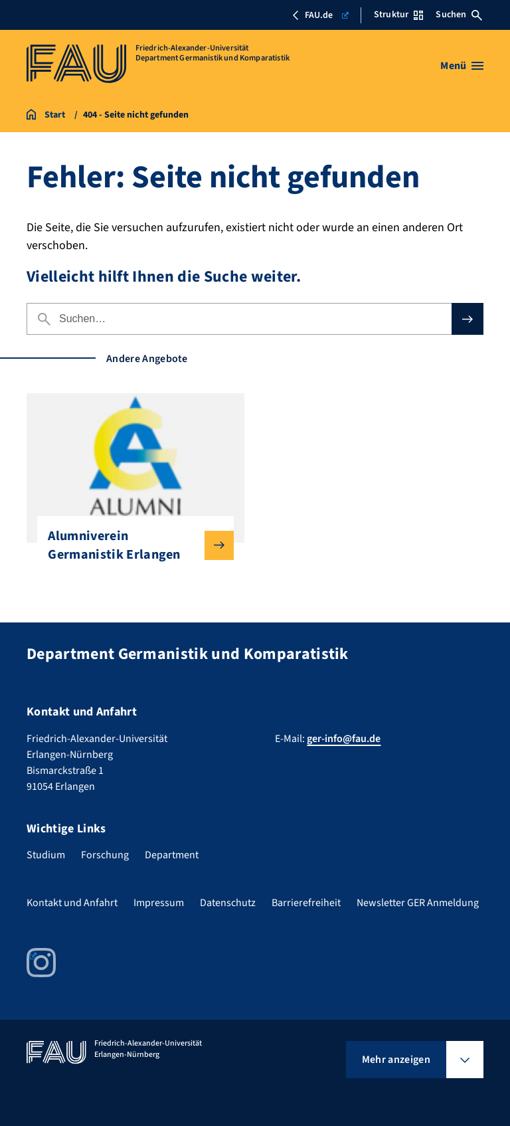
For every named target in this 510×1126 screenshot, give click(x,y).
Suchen (459, 14)
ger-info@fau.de (344, 738)
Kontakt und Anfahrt (72, 902)
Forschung (105, 855)
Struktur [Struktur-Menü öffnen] (398, 14)
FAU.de (320, 15)
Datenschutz (228, 902)
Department (172, 855)
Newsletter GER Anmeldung (418, 902)
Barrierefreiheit (306, 902)
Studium (46, 855)
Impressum (158, 902)
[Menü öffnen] (461, 65)
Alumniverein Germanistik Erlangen (130, 545)
